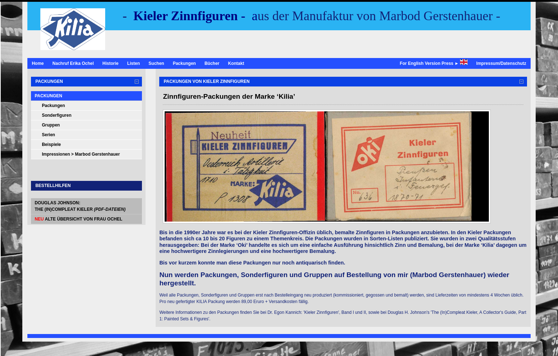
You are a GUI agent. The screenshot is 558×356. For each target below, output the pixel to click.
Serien (48, 134)
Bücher (212, 63)
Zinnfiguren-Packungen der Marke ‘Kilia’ (229, 96)
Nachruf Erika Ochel (73, 63)
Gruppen (51, 125)
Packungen (184, 63)
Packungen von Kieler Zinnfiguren (206, 81)
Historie (110, 63)
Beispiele (51, 144)
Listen (133, 63)
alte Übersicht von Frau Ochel (78, 219)
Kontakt (236, 63)
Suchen (156, 63)
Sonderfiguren (56, 115)
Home (38, 63)
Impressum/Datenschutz (501, 63)
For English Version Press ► (434, 62)
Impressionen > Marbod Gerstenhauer (81, 154)
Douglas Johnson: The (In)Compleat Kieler (80, 206)
